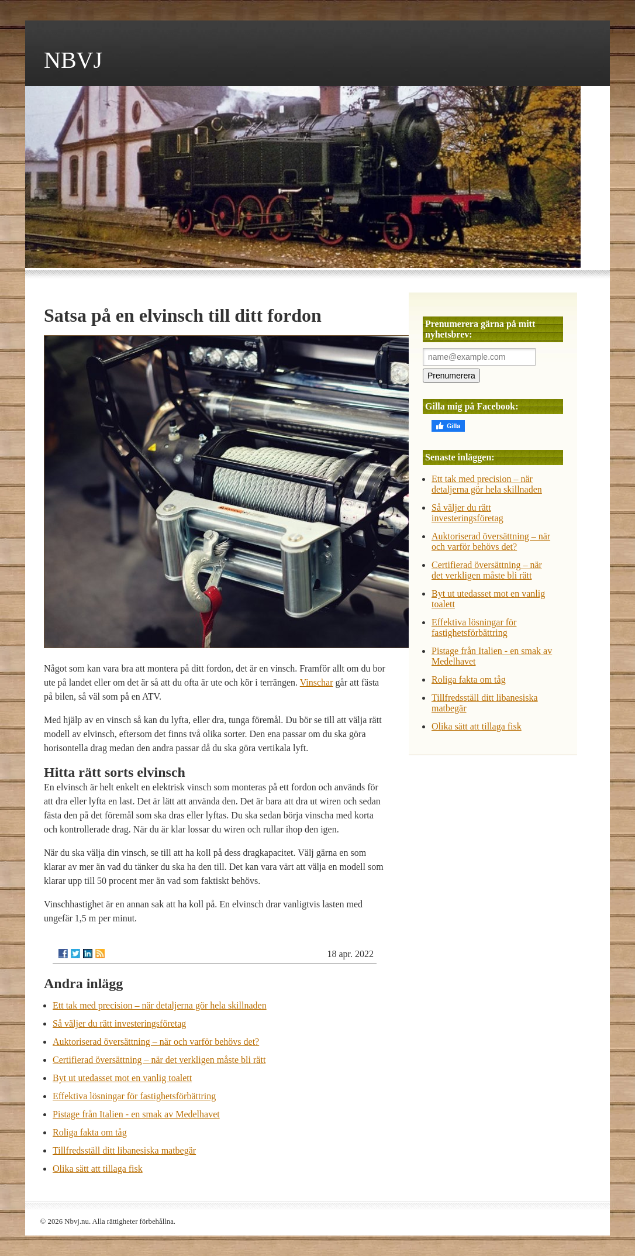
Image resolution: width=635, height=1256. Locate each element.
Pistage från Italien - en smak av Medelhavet (136, 1114)
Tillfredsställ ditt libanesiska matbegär (124, 1150)
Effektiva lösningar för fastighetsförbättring (134, 1096)
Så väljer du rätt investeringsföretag (119, 1023)
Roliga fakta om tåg (90, 1132)
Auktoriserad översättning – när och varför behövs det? (156, 1042)
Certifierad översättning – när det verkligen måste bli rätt (159, 1060)
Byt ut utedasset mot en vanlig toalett (122, 1078)
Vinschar (316, 682)
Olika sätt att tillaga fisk (98, 1169)
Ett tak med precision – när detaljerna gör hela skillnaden (160, 1005)
